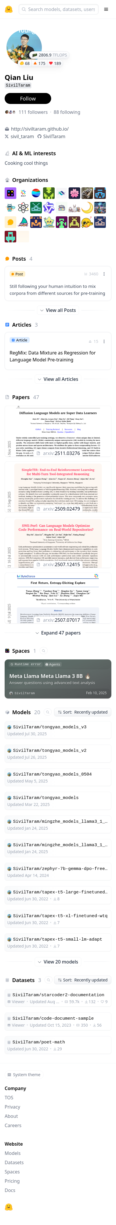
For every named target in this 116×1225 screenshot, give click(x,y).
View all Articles (58, 379)
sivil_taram (22, 136)
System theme (23, 1074)
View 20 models (58, 962)
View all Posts (58, 310)
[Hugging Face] (9, 1207)
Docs (10, 1190)
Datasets (14, 1162)
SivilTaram (54, 136)
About (11, 1116)
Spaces (12, 1172)
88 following (67, 112)
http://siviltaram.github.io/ (40, 129)
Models (13, 1153)
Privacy (12, 1107)
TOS (9, 1097)
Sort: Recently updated (83, 712)
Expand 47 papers (58, 633)
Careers (13, 1125)
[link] (58, 283)
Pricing (12, 1181)
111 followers (33, 112)
